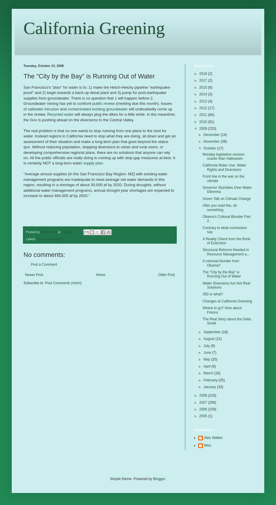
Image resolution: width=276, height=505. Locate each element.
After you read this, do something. (220, 207)
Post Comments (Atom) (63, 283)
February (210, 380)
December (212, 135)
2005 (203, 416)
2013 (203, 101)
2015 (203, 87)
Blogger (159, 479)
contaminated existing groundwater (98, 109)
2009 (203, 129)
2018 (203, 74)
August (209, 339)
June (207, 353)
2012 (203, 108)
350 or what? (213, 294)
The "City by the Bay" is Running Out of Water (222, 274)
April (207, 366)
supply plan (93, 163)
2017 (203, 80)
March (208, 373)
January (210, 387)
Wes (207, 445)
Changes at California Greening (227, 301)
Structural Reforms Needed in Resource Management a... (226, 252)
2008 (203, 395)
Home (100, 275)
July (207, 346)
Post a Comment (44, 264)
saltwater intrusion (43, 109)
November (212, 141)
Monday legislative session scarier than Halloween (224, 156)
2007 (203, 402)
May (207, 359)
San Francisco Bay (50, 239)
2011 (203, 115)
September (212, 332)
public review (103, 103)
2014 (203, 94)
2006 (203, 409)
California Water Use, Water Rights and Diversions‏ (224, 167)
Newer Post (34, 275)
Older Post (166, 275)
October (210, 148)
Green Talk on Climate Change (227, 199)
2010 (203, 122)
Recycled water (60, 114)
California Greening (94, 28)
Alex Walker (213, 438)
